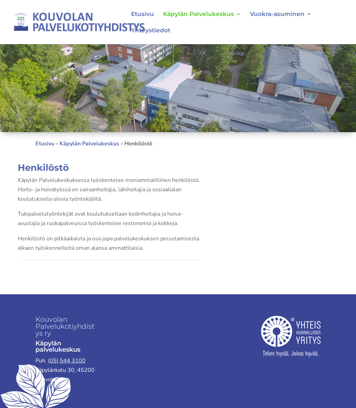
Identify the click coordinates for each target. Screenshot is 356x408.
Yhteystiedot (150, 31)
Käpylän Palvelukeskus (198, 14)
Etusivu (142, 14)
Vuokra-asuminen (277, 14)
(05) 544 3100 (67, 361)
